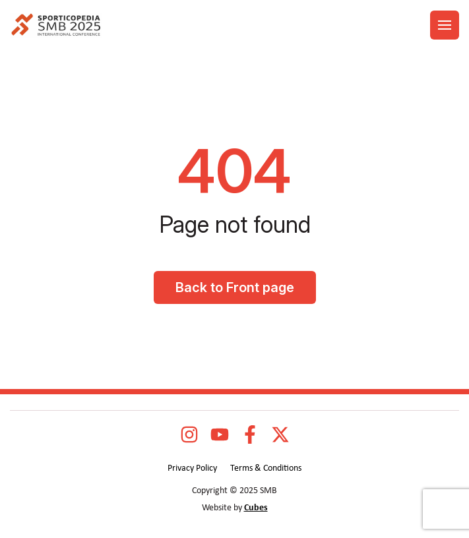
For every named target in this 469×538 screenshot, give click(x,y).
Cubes (256, 508)
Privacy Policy (192, 468)
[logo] (56, 25)
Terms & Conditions (265, 468)
